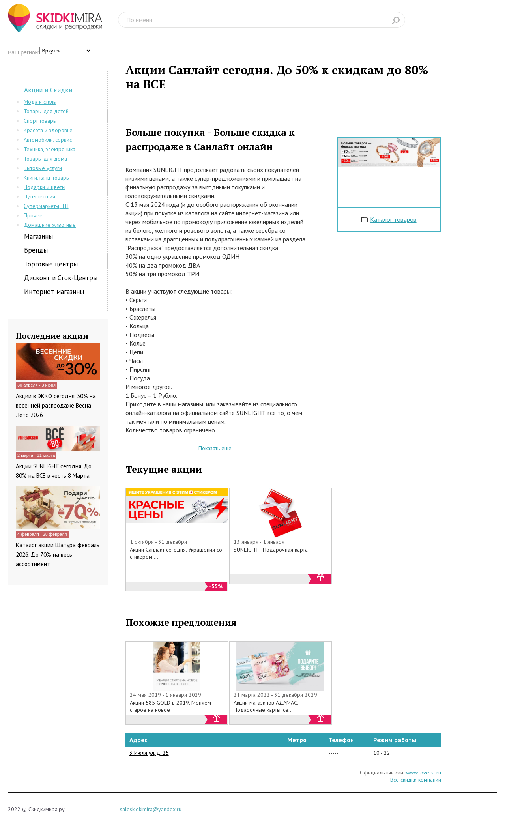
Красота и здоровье (48, 130)
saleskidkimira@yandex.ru (150, 809)
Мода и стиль (40, 101)
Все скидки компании (415, 779)
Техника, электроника (49, 149)
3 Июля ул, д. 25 (149, 752)
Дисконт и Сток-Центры (60, 277)
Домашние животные (50, 224)
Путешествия (39, 196)
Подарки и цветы (44, 187)
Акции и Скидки (48, 90)
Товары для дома (45, 158)
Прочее (33, 215)
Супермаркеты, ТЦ (46, 206)
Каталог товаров (393, 219)
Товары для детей (46, 111)
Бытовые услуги (43, 168)
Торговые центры (51, 264)
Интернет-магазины (54, 291)
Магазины (38, 236)
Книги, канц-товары (47, 177)
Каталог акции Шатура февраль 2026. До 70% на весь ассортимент (57, 554)
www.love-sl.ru (423, 772)
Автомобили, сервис (48, 139)
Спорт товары (40, 120)
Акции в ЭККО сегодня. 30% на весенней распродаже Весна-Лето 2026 (56, 405)
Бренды (36, 250)
